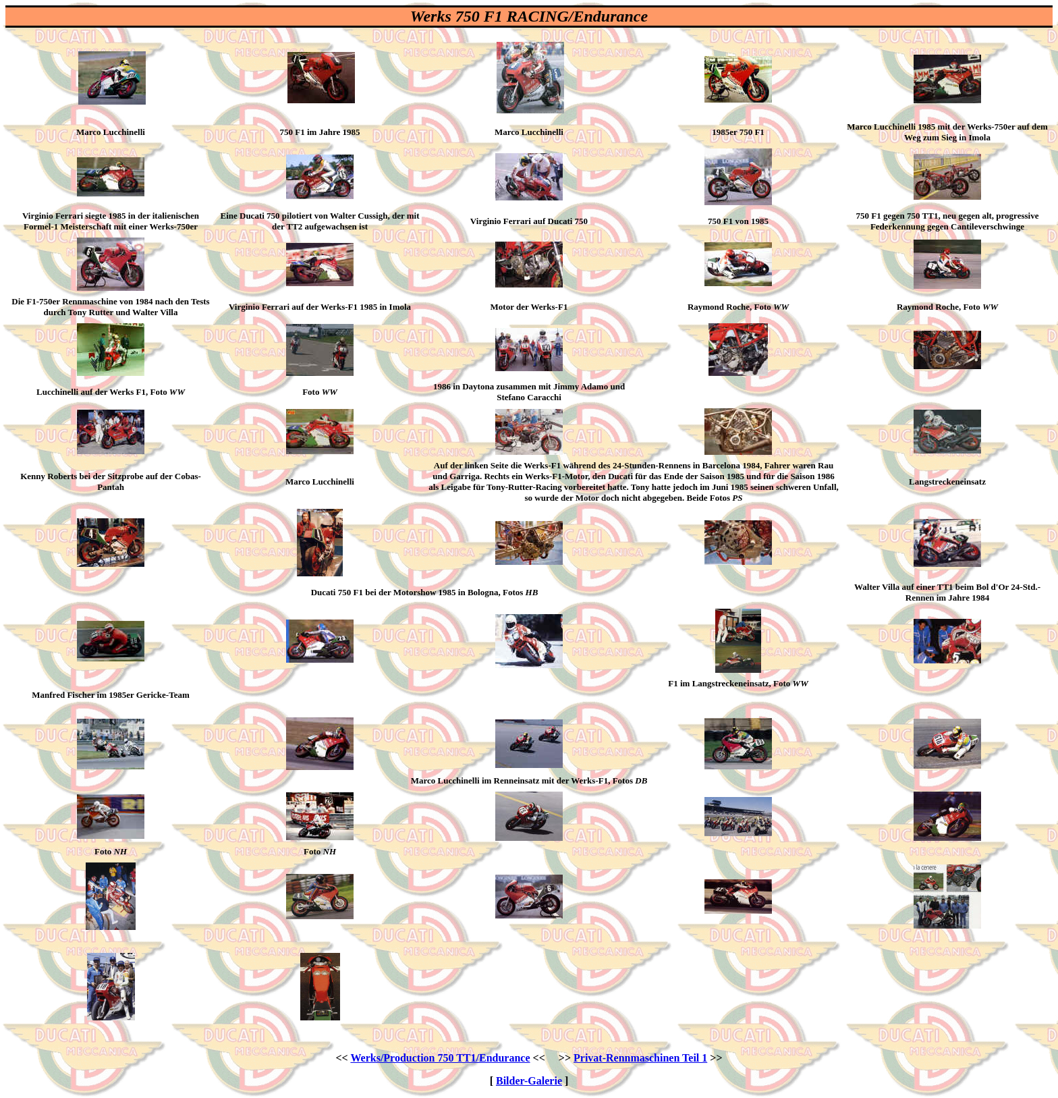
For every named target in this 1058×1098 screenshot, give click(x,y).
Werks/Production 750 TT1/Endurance (440, 1058)
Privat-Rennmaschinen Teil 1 (640, 1058)
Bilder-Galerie (529, 1081)
